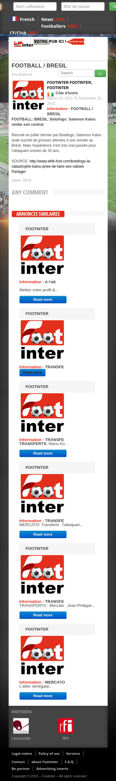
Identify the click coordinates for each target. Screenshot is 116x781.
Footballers (59, 26)
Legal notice (22, 753)
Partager (19, 172)
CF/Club (24, 33)
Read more (42, 299)
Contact (18, 761)
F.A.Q (69, 761)
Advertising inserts (52, 768)
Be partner (21, 768)
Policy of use (49, 753)
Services (73, 753)
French (27, 19)
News (53, 19)
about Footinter (44, 761)
